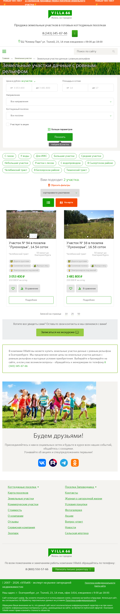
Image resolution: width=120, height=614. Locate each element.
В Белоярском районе (47, 170)
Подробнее (31, 300)
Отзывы (13, 522)
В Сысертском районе (100, 163)
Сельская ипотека (76, 534)
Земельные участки (21, 499)
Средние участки (91, 156)
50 (79, 314)
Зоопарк (13, 534)
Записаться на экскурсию (58, 332)
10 (66, 314)
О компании (15, 516)
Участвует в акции (19, 124)
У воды (25, 156)
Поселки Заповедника (79, 487)
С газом (9, 156)
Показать (60, 137)
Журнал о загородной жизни (83, 499)
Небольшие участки (16, 163)
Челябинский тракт (16, 170)
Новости (70, 528)
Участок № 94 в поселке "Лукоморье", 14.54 (28, 245)
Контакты (71, 493)
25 (72, 314)
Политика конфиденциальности (81, 601)
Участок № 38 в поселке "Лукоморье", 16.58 (86, 245)
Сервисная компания (21, 528)
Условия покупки (76, 505)
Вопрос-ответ (74, 522)
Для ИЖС (41, 156)
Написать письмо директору (73, 570)
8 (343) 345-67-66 (54, 33)
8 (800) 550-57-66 (36, 570)
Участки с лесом (44, 163)
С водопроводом (71, 163)
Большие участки (64, 156)
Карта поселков (18, 493)
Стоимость (15, 510)
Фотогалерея (73, 510)
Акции (69, 516)
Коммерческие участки (23, 505)
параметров (61, 129)
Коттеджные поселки (22, 487)
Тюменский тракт (76, 170)
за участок (26, 81)
